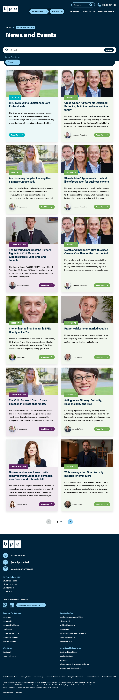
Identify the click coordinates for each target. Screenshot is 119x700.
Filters (13, 62)
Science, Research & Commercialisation (74, 664)
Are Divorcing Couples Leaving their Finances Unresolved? (30, 179)
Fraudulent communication (56, 677)
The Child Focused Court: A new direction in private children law (28, 401)
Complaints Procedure (75, 677)
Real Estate (64, 660)
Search (109, 50)
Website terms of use (10, 677)
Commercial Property (11, 633)
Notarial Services (9, 641)
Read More (17, 135)
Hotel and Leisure (66, 656)
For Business (40, 11)
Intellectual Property (10, 637)
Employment (7, 629)
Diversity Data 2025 (109, 677)
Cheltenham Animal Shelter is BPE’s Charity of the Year (30, 330)
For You (57, 11)
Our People (74, 11)
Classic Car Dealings (67, 637)
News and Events (106, 11)
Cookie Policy (38, 677)
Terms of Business (93, 677)
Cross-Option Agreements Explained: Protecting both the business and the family (86, 106)
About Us (89, 11)
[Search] (92, 5)
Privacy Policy (26, 677)
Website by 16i (8, 692)
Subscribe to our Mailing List (31, 605)
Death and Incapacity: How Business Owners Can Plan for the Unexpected (86, 251)
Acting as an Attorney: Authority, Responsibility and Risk (83, 401)
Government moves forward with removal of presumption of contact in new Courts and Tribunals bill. (31, 475)
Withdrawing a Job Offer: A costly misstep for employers (83, 473)
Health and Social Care (68, 652)
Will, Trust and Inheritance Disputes (73, 633)
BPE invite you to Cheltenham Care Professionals (29, 104)
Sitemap (19, 692)
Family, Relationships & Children (71, 617)
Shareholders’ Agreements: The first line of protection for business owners (86, 179)
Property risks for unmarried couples (86, 328)
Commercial (7, 621)
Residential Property (67, 625)
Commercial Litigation (11, 625)
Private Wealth (65, 621)
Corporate (7, 617)
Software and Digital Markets (70, 668)
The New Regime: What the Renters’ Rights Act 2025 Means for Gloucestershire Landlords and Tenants (30, 255)
